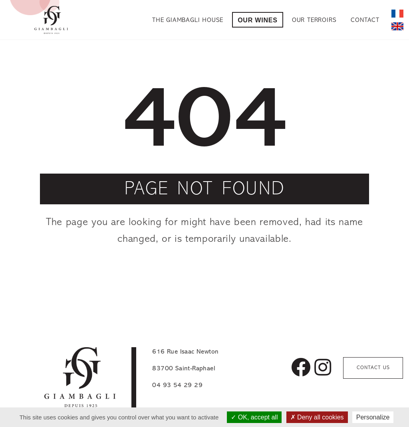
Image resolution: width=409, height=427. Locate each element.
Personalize (373, 417)
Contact (365, 20)
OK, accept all (254, 417)
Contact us (373, 367)
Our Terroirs (314, 20)
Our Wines (258, 20)
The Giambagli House (187, 20)
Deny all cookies (317, 417)
